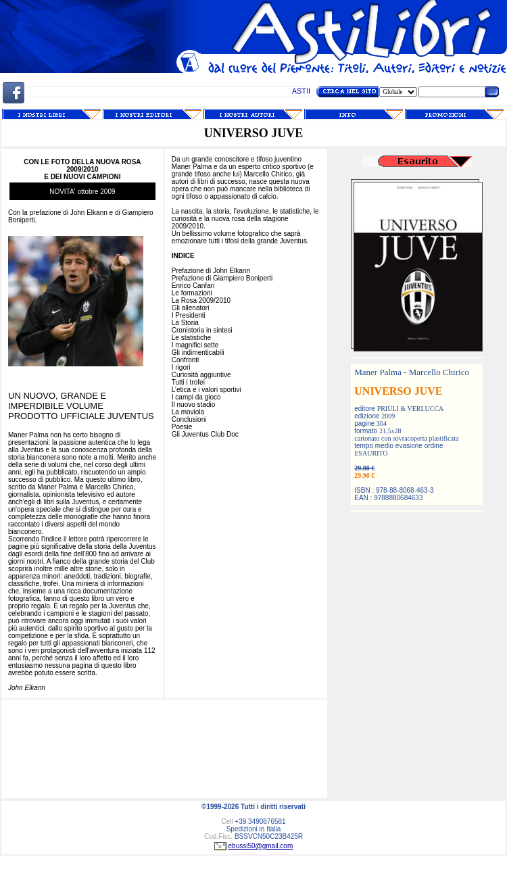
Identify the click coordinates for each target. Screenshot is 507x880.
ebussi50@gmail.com (260, 846)
